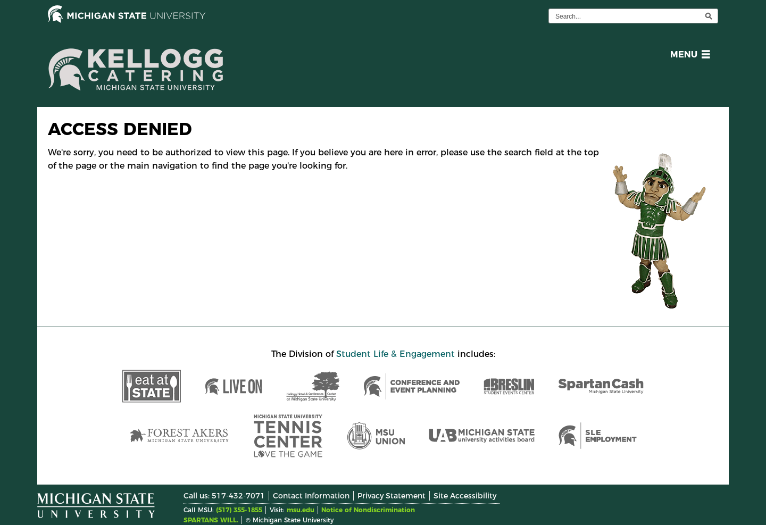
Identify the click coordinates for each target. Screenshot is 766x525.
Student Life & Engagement (395, 354)
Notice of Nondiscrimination (368, 510)
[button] (688, 56)
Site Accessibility (465, 496)
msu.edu (300, 510)
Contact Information (311, 496)
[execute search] (709, 16)
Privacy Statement (391, 496)
